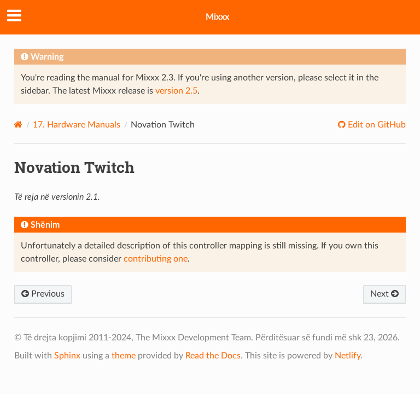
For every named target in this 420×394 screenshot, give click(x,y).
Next (384, 293)
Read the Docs (213, 355)
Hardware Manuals (76, 124)
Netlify (347, 355)
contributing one (156, 258)
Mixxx (217, 17)
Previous (43, 293)
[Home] (18, 124)
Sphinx (67, 355)
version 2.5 (176, 90)
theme (124, 355)
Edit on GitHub (376, 124)
